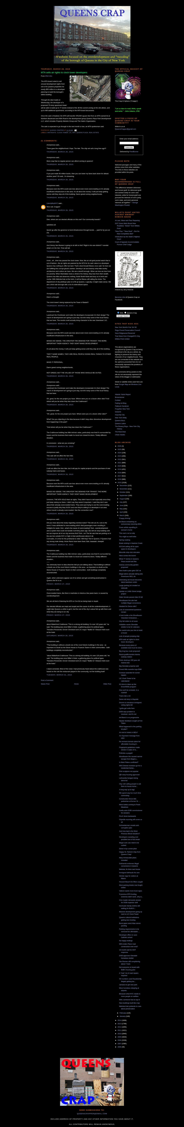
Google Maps (124, 384)
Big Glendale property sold (129, 666)
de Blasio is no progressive (129, 717)
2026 (120, 446)
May (121, 509)
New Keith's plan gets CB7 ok (130, 570)
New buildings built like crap (129, 1003)
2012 (120, 1027)
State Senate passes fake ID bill (131, 597)
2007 (120, 1044)
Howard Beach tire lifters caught (131, 882)
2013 (120, 1024)
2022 (120, 459)
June (122, 505)
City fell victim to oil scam (128, 621)
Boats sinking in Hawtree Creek (130, 543)
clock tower (62, 132)
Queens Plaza (82, 132)
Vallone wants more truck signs (130, 891)
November (124, 489)
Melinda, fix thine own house (129, 869)
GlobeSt (118, 412)
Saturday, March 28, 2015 (60, 636)
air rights (51, 132)
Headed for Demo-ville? (128, 606)
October (123, 492)
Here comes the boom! (127, 556)
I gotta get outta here (126, 708)
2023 (120, 456)
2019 (120, 469)
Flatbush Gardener (122, 406)
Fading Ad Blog (120, 403)
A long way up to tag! (127, 790)
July (121, 502)
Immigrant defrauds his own (129, 873)
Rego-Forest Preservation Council (127, 330)
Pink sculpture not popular (128, 771)
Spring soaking (124, 540)
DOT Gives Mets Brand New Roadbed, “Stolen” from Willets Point (127, 225)
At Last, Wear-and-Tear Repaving (127, 220)
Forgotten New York (122, 409)
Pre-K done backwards (127, 816)
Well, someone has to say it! (129, 1000)
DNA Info (48, 76)
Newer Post (45, 684)
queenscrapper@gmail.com (92, 1114)
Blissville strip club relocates (129, 552)
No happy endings (126, 941)
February (123, 1013)
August (122, 499)
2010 (120, 1034)
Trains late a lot (124, 696)
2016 (120, 479)
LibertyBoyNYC (52, 203)
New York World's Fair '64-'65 (126, 327)
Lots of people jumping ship (129, 636)
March (122, 515)
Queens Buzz (120, 420)
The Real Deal (120, 432)
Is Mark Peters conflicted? (128, 762)
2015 (120, 483)
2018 (120, 473)
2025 (120, 449)
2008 (120, 1040)
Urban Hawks (120, 435)
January (123, 1016)
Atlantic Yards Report (123, 394)
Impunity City (120, 415)
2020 (120, 466)
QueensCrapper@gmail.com (125, 129)
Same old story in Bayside (128, 699)
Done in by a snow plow (128, 849)
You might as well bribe (127, 537)
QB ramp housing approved (129, 775)
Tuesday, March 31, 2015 (59, 675)
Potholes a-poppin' (126, 753)
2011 (120, 1030)
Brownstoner (119, 397)
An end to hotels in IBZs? (128, 732)
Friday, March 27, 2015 (58, 584)
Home (76, 684)
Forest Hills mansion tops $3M (130, 669)
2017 (120, 476)
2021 (120, 463)
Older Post (107, 684)
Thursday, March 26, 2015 (60, 152)
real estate (94, 132)
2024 (120, 453)
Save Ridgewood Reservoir (125, 333)
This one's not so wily (127, 533)
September (124, 495)
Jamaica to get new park (128, 985)
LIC (70, 132)
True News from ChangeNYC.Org (127, 336)
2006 (120, 1047)
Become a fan (120, 297)
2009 (120, 1037)
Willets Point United (122, 339)
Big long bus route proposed (129, 651)
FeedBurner (134, 152)
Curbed (117, 400)
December (124, 485)
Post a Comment (47, 680)
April (121, 512)
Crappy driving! (124, 518)
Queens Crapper (57, 130)
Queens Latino (120, 423)
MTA (74, 132)
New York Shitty (121, 418)
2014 (120, 1020)
